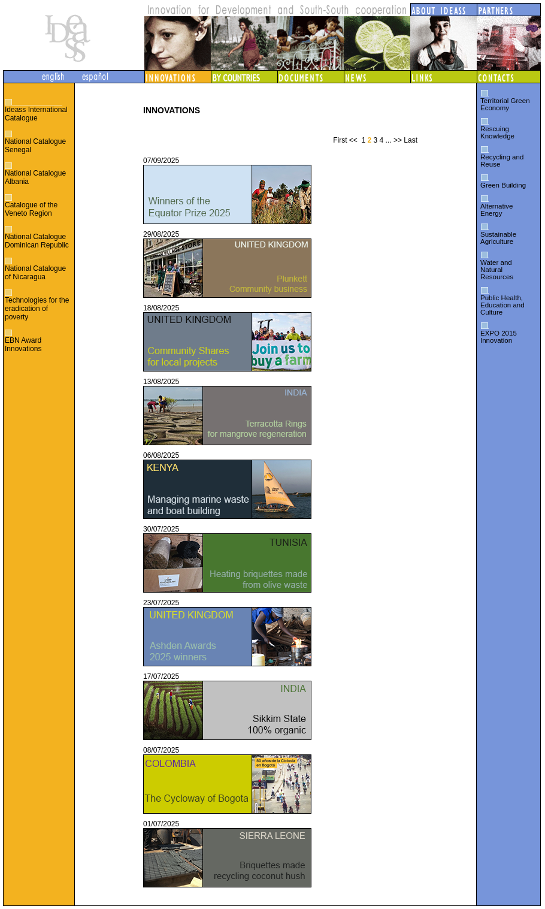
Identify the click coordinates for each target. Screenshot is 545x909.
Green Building (503, 185)
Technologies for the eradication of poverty (37, 308)
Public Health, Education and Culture (502, 305)
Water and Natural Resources (496, 269)
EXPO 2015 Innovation (498, 337)
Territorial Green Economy (505, 104)
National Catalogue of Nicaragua (35, 272)
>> (397, 140)
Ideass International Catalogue (36, 113)
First (340, 140)
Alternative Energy (496, 210)
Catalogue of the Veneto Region (31, 209)
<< (353, 140)
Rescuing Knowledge (497, 132)
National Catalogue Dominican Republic (37, 240)
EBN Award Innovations (23, 344)
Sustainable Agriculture (498, 238)
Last (410, 140)
